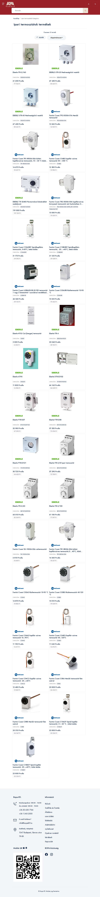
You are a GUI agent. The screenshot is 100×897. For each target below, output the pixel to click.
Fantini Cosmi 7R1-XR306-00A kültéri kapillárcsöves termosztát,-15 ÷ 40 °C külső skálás (29, 160)
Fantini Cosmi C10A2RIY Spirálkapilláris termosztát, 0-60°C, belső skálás (28, 248)
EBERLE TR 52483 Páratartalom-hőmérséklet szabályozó (30, 203)
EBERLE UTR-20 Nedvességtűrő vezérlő (64, 72)
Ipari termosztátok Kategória (30, 18)
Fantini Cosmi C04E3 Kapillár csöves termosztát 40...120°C (63, 636)
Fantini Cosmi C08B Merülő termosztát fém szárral (29, 723)
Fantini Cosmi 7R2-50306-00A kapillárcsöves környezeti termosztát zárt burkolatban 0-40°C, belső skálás (66, 203)
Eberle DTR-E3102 (56, 377)
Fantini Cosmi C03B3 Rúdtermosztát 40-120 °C (66, 593)
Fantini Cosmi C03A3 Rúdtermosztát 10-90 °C (30, 592)
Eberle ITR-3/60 (19, 506)
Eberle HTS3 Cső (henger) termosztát (27, 334)
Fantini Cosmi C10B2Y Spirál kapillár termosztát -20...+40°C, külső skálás (27, 766)
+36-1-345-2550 (25, 813)
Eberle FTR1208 (55, 420)
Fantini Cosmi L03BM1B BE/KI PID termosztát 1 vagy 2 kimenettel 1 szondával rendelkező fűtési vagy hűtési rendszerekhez (30, 291)
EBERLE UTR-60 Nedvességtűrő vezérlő (28, 116)
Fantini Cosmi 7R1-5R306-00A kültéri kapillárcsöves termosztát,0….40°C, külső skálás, (65, 550)
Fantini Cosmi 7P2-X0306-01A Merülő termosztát (63, 117)
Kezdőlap (16, 18)
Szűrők (40, 37)
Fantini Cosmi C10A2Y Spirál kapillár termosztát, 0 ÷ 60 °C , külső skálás (63, 723)
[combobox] (56, 38)
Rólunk (47, 803)
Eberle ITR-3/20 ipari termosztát (61, 463)
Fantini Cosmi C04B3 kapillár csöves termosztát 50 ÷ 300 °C (63, 160)
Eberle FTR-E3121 (19, 463)
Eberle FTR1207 (19, 420)
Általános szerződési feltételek (49, 816)
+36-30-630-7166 (26, 810)
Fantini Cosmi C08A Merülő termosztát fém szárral (65, 680)
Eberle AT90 (17, 377)
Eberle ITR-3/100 (55, 506)
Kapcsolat (49, 841)
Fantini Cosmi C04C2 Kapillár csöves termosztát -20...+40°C (27, 680)
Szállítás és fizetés (52, 808)
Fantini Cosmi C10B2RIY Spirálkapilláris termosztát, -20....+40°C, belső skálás (64, 248)
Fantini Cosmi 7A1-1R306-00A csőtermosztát (30, 549)
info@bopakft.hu (25, 823)
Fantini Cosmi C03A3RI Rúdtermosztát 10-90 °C (66, 291)
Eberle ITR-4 (54, 334)
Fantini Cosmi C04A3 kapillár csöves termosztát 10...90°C (27, 636)
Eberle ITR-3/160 (19, 72)
